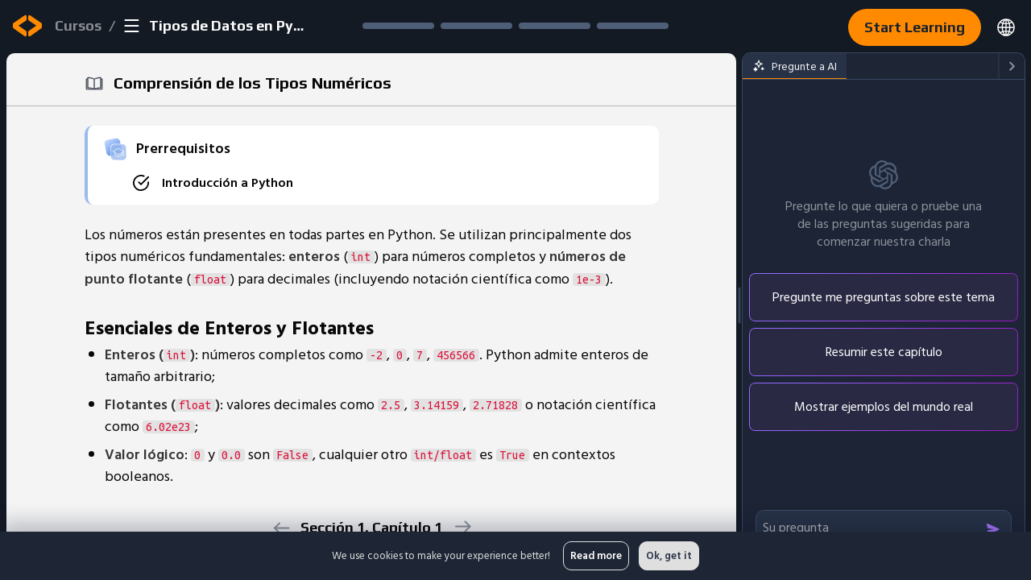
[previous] (281, 528)
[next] (462, 526)
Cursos (78, 25)
